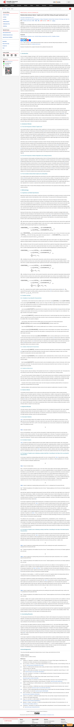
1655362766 (7, 65)
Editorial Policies (35, 722)
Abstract (22, 22)
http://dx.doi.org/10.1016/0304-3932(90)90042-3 (31, 700)
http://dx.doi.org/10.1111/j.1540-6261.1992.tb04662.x (34, 671)
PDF (33, 20)
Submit (50, 5)
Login (68, 2)
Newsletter (5, 41)
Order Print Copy (6, 43)
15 (24, 398)
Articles (12, 5)
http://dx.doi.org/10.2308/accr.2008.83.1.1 (30, 703)
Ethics (33, 721)
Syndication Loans (31, 36)
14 (21, 702)
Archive (4, 19)
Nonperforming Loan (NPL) (46, 36)
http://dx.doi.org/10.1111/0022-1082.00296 (30, 678)
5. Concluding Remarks (26, 614)
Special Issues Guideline (7, 37)
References (22, 658)
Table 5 (37, 535)
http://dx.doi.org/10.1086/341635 (56, 681)
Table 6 (46, 580)
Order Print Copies (47, 722)
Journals (19, 5)
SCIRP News (50, 725)
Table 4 (37, 503)
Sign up (32, 725)
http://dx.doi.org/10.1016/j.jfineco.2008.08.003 (31, 694)
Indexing (5, 26)
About (37, 5)
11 (21, 148)
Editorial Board (6, 21)
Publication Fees (6, 23)
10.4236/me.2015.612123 (27, 20)
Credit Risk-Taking (38, 36)
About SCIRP (35, 719)
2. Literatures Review (25, 124)
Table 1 (21, 419)
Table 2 (21, 442)
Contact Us (5, 45)
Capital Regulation (23, 36)
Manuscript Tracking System (49, 721)
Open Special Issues (7, 32)
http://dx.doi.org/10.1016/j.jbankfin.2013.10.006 (34, 665)
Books (25, 5)
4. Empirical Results (25, 406)
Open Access (63, 721)
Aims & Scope (6, 14)
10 (21, 689)
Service (46, 719)
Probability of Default (55, 36)
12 (32, 149)
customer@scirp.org (8, 61)
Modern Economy (23, 12)
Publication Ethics (64, 722)
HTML (36, 20)
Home (6, 5)
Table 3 (57, 457)
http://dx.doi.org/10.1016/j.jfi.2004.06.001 (32, 707)
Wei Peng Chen (28, 17)
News (31, 5)
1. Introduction (24, 53)
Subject (21, 722)
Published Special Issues (8, 34)
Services (44, 5)
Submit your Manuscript (40, 725)
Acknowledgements (25, 649)
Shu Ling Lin (22, 17)
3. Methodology (24, 190)
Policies (63, 719)
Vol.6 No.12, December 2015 (33, 12)
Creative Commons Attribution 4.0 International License (45, 714)
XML (38, 20)
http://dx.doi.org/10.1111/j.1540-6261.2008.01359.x (41, 687)
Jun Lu (33, 17)
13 (51, 289)
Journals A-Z (22, 721)
